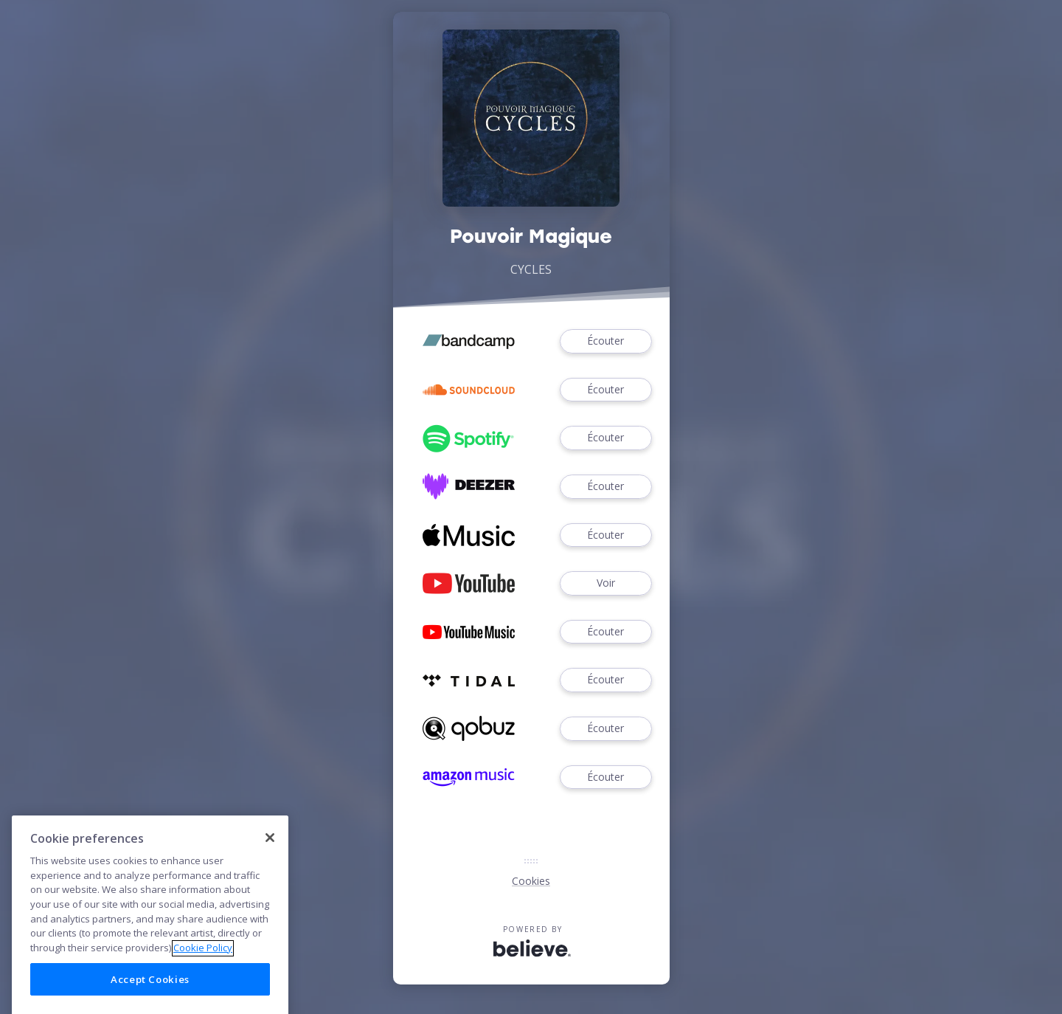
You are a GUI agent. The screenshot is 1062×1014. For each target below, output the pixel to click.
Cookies (531, 881)
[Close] (270, 860)
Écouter (605, 341)
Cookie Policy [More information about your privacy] (202, 971)
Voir (605, 583)
